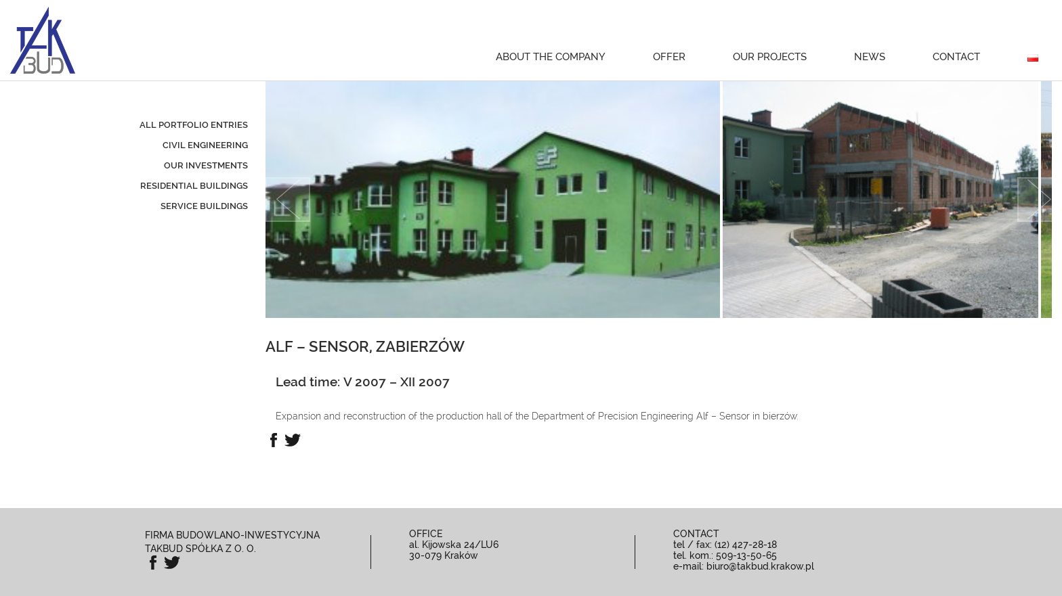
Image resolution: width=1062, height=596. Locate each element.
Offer (669, 57)
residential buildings (194, 186)
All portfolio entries (194, 125)
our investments (206, 165)
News (869, 57)
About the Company (551, 57)
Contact (956, 57)
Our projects (770, 57)
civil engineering (205, 145)
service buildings (204, 206)
